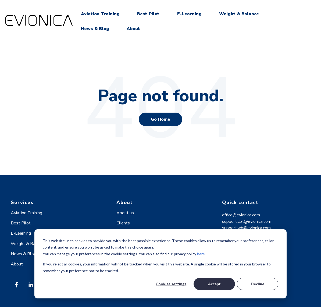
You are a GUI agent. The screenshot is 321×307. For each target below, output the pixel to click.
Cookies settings (171, 284)
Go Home (160, 119)
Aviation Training (100, 14)
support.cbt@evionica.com (246, 221)
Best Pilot (148, 14)
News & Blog (95, 29)
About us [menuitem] (125, 213)
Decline (257, 284)
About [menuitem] (17, 264)
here (201, 253)
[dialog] (160, 263)
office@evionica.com (241, 215)
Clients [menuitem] (123, 223)
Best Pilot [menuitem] (21, 223)
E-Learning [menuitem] (21, 233)
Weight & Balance (239, 14)
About (133, 29)
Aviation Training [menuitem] (26, 213)
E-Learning (189, 14)
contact (248, 202)
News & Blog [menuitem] (23, 254)
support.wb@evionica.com (246, 228)
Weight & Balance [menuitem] (28, 244)
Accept (214, 284)
